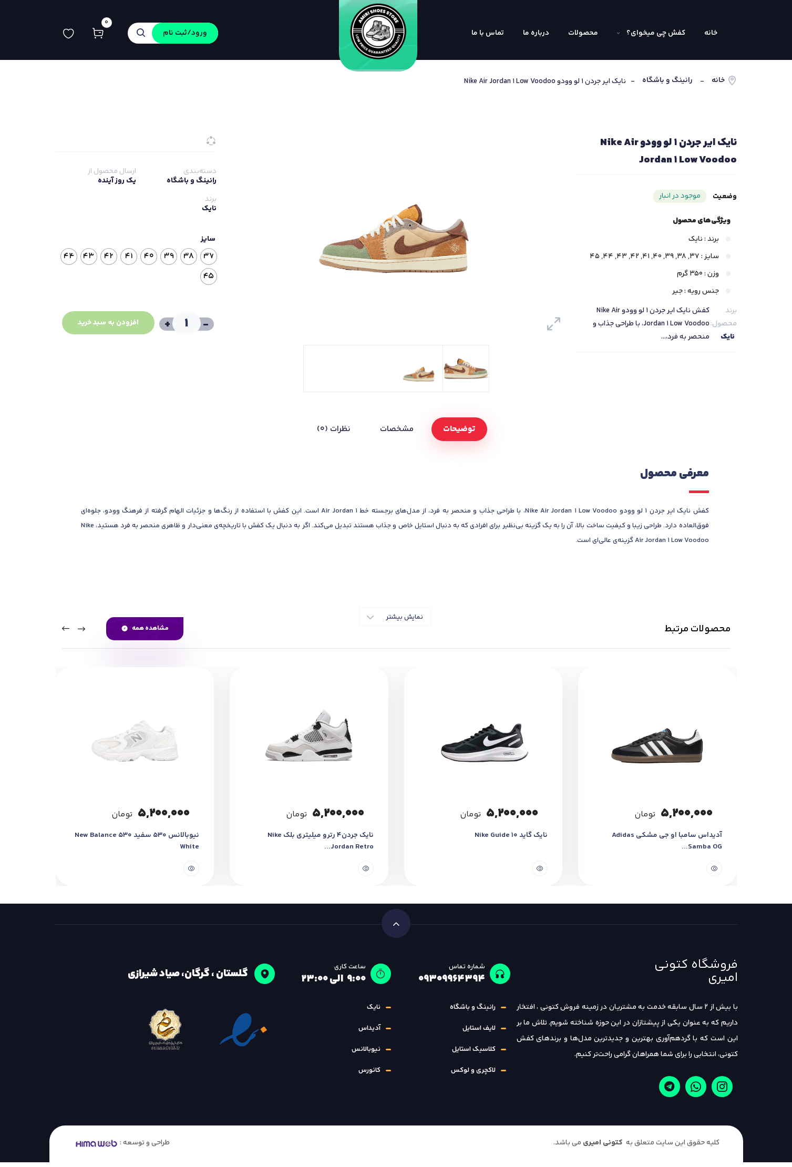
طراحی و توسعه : (121, 1147)
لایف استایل (479, 1033)
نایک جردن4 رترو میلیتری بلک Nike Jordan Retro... (319, 845)
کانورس (369, 1075)
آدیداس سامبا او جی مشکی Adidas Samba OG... (666, 845)
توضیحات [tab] (459, 429)
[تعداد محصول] (185, 323)
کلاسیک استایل (474, 1054)
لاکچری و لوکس (473, 1075)
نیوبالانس (366, 1054)
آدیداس (369, 1033)
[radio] (209, 256)
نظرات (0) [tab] (334, 429)
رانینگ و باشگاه (667, 80)
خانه (718, 80)
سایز (208, 239)
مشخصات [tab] (397, 429)
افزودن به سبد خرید (105, 323)
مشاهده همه (145, 628)
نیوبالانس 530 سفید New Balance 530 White (136, 845)
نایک (728, 337)
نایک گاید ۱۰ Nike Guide (511, 840)
